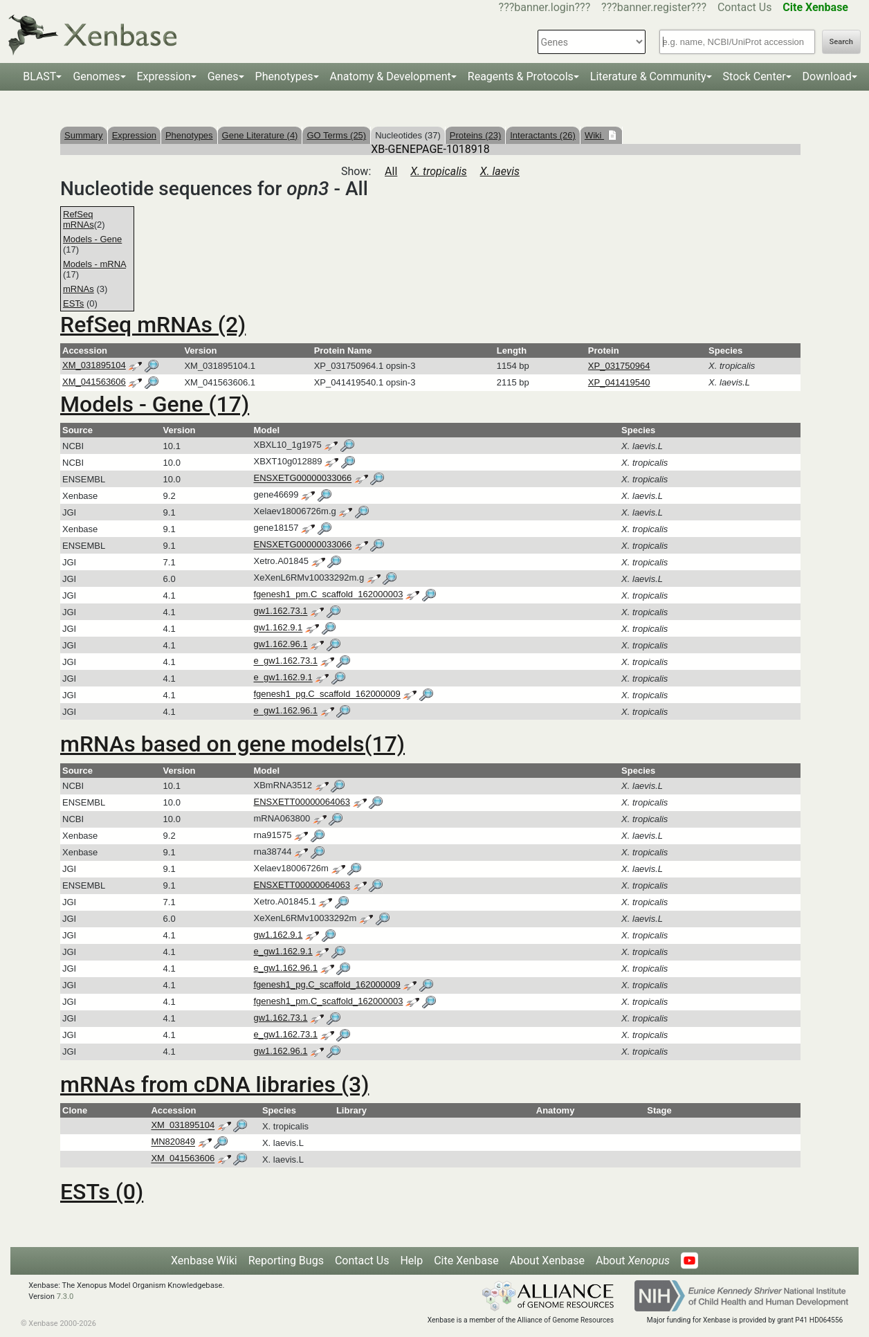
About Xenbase (547, 1260)
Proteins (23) (475, 135)
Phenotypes (284, 76)
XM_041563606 (94, 381)
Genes (223, 76)
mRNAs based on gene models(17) (232, 744)
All (391, 171)
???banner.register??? (653, 7)
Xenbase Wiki (204, 1260)
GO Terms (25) (336, 135)
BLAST (39, 76)
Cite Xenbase (466, 1260)
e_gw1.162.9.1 (282, 678)
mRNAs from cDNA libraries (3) (214, 1084)
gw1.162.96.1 (280, 644)
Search (841, 41)
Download (827, 76)
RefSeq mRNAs (78, 219)
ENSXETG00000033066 (302, 478)
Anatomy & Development (390, 76)
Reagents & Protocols (521, 76)
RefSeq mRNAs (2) (153, 324)
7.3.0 (65, 1296)
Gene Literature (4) (260, 135)
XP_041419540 (619, 382)
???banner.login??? (545, 7)
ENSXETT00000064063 (301, 802)
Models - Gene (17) (154, 404)
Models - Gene (92, 239)
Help (411, 1260)
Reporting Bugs (286, 1260)
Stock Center (754, 76)
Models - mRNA (94, 264)
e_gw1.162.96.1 (285, 711)
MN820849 (173, 1142)
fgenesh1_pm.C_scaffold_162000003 (328, 595)
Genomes (96, 76)
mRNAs (78, 289)
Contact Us (744, 7)
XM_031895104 (94, 365)
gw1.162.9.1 (277, 628)
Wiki (594, 135)
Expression (164, 76)
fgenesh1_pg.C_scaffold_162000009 (326, 694)
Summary (83, 135)
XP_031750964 (619, 366)
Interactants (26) (543, 135)
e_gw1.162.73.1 (285, 661)
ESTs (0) (101, 1192)
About (633, 1260)
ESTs (73, 303)
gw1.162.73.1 (280, 611)
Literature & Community (648, 76)
